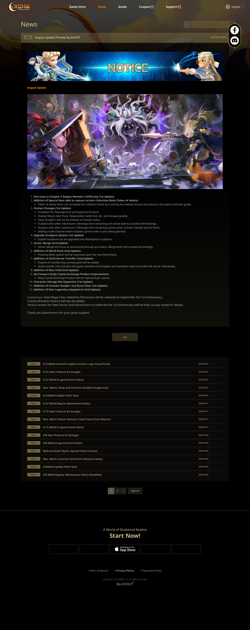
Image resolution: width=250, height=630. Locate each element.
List (125, 353)
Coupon (148, 7)
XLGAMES (125, 618)
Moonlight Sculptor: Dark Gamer (20, 7)
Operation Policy (154, 604)
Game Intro (74, 7)
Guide (122, 7)
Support (177, 7)
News (100, 7)
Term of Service (97, 604)
